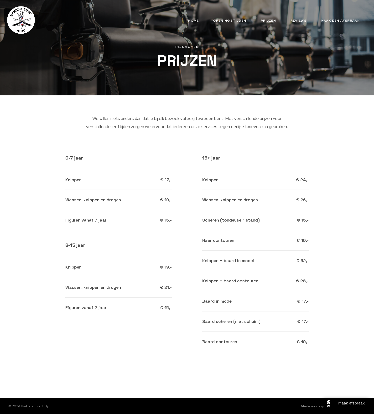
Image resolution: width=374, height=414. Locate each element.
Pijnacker (187, 47)
